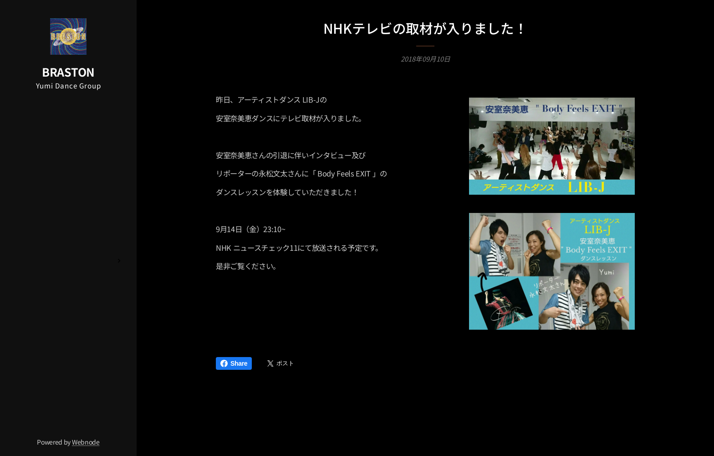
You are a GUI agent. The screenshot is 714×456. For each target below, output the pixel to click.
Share (233, 363)
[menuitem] (68, 183)
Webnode (86, 441)
